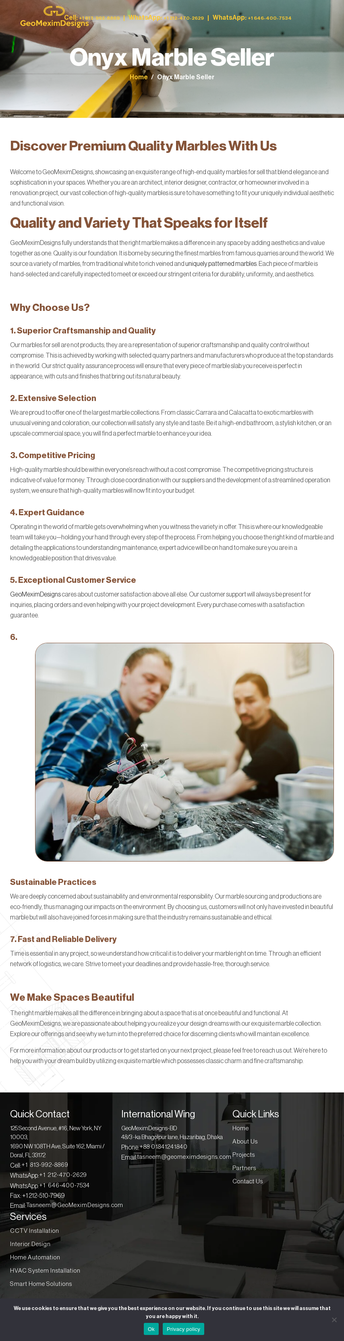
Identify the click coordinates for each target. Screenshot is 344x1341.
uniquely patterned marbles (221, 264)
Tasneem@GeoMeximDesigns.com (74, 1205)
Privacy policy (183, 1329)
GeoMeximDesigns (35, 594)
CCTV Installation (34, 1231)
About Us (245, 1142)
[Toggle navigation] (319, 17)
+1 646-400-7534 (64, 1186)
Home (139, 77)
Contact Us (247, 1182)
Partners (244, 1168)
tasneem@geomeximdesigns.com (184, 1157)
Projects (243, 1155)
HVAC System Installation (45, 1271)
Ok (151, 1329)
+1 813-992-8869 (44, 1165)
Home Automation (35, 1258)
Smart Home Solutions (41, 1284)
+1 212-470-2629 (63, 1175)
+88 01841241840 (163, 1147)
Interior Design (30, 1244)
